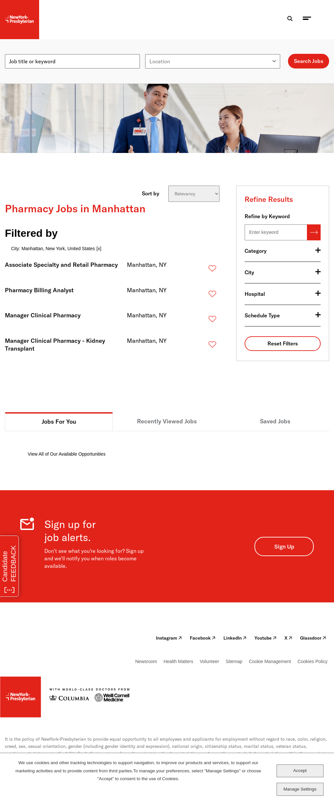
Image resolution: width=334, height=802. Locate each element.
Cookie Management (270, 661)
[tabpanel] (167, 444)
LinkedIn (235, 638)
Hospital (255, 294)
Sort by (150, 193)
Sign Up (284, 546)
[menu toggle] (307, 19)
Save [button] (202, 269)
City (249, 272)
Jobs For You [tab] (59, 421)
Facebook (203, 638)
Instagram (169, 638)
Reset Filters (282, 343)
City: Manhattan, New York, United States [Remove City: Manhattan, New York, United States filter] (53, 248)
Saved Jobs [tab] (275, 421)
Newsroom (146, 661)
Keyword (15, 51)
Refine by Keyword (267, 216)
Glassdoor (313, 638)
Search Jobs (308, 61)
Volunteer (209, 661)
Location (155, 51)
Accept (300, 770)
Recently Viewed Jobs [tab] (167, 421)
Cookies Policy (312, 661)
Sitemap (234, 661)
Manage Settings (299, 789)
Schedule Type (262, 315)
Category (255, 251)
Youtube (265, 638)
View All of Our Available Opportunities (66, 454)
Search (314, 232)
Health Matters (178, 661)
